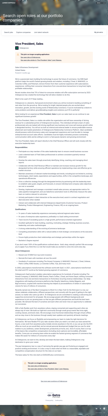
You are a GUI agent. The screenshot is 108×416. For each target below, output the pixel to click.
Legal (104, 412)
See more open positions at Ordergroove (54, 381)
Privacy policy (49, 400)
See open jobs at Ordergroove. (31, 57)
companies (23, 32)
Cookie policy (58, 400)
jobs (8, 32)
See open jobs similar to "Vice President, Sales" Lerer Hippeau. (41, 60)
